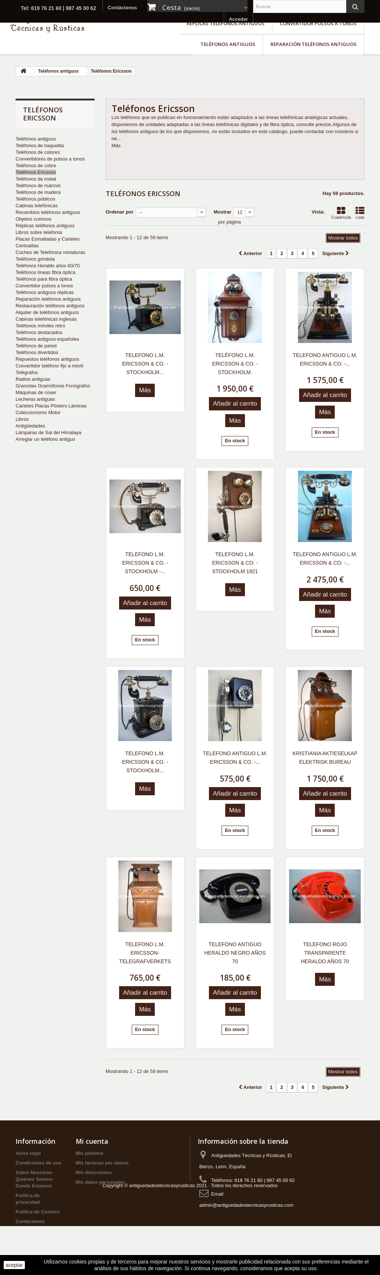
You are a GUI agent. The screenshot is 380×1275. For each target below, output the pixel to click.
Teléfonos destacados (39, 332)
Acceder (238, 19)
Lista (360, 212)
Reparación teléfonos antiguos (314, 44)
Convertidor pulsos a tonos (318, 23)
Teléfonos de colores (38, 152)
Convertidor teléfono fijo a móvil (49, 366)
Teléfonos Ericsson (36, 172)
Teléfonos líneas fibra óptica (45, 272)
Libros (22, 419)
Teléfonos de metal (36, 179)
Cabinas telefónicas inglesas (46, 319)
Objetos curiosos (34, 219)
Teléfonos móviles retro (40, 325)
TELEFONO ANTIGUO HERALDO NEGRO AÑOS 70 (235, 952)
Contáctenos (122, 7)
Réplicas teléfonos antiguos (226, 23)
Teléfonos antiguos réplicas (45, 292)
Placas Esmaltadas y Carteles (48, 239)
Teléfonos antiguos (227, 44)
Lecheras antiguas (35, 399)
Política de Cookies (38, 1212)
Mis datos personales (100, 1182)
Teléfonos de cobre (36, 165)
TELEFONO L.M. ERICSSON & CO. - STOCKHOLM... (145, 363)
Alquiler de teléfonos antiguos (47, 312)
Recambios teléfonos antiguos (48, 212)
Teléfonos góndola (35, 259)
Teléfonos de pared (36, 346)
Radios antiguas (33, 379)
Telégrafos (27, 372)
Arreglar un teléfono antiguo (45, 439)
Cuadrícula (341, 212)
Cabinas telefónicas (37, 205)
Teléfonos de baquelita (40, 145)
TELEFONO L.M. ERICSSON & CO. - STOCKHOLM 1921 (235, 562)
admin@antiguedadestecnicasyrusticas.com (246, 1205)
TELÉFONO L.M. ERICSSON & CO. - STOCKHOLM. (235, 363)
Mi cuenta (92, 1141)
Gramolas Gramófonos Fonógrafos (53, 386)
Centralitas (27, 245)
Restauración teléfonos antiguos (50, 305)
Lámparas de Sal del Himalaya (48, 432)
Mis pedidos (90, 1153)
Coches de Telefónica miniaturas (50, 252)
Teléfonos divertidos (37, 352)
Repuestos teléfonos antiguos (47, 359)
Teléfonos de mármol (38, 185)
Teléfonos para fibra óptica (44, 279)
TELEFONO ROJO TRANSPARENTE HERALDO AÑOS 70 (325, 952)
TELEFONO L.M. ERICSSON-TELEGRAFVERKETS (145, 952)
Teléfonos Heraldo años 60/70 (48, 265)
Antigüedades (30, 426)
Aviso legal (28, 1153)
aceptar (14, 1265)
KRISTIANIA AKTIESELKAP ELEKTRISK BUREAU (324, 757)
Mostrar (223, 212)
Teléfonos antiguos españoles (47, 339)
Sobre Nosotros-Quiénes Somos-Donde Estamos (35, 1179)
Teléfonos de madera (38, 192)
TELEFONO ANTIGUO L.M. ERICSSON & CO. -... (325, 359)
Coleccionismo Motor (38, 412)
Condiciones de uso (39, 1163)
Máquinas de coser (36, 392)
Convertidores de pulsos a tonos (50, 159)
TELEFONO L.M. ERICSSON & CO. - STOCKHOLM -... (145, 562)
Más (116, 145)
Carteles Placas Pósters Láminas (51, 406)
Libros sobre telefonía (39, 232)
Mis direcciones (94, 1172)
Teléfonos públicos (35, 199)
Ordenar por (120, 212)
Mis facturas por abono (102, 1163)
